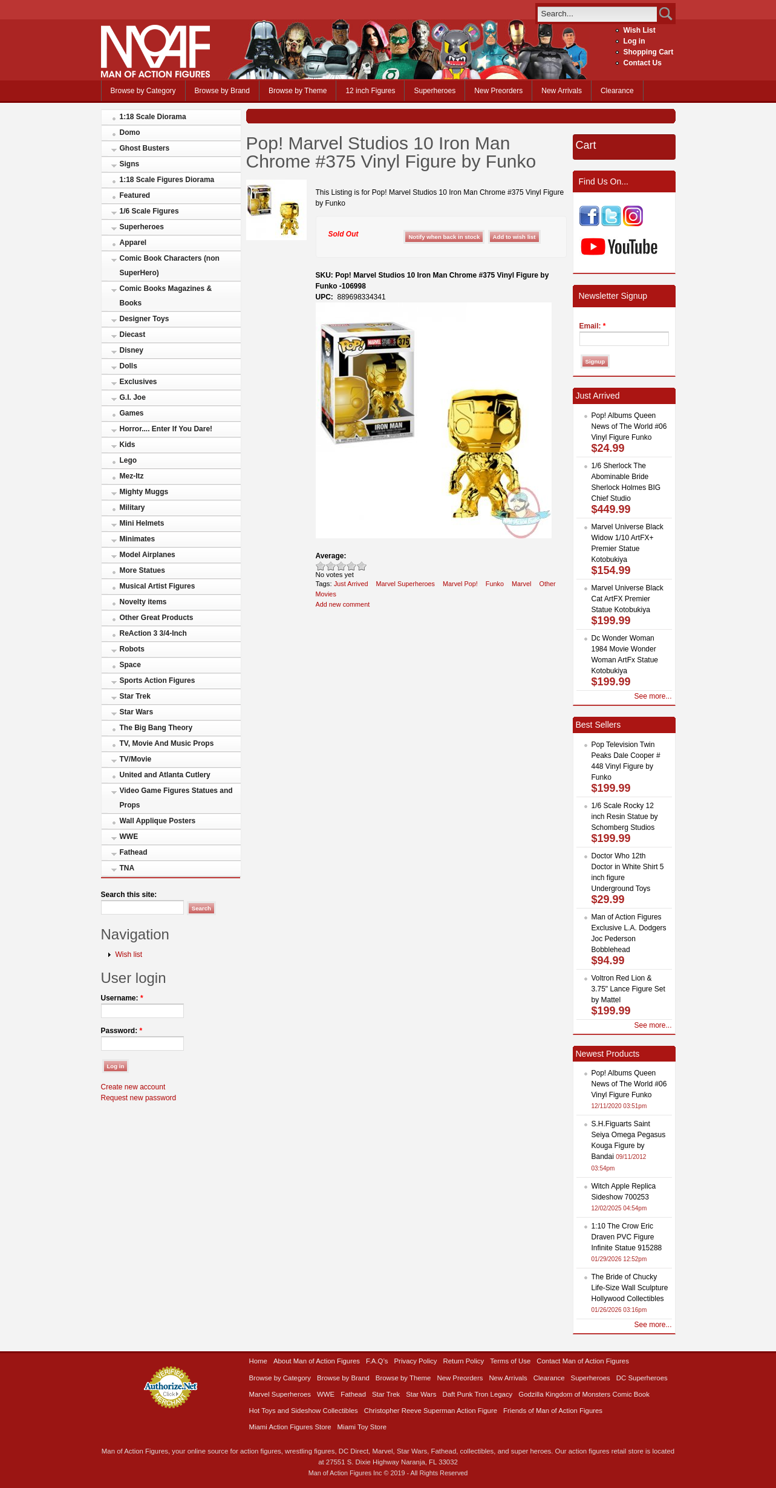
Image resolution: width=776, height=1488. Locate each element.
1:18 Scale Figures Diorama (167, 179)
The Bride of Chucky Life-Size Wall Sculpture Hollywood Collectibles (630, 1288)
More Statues (142, 570)
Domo (130, 132)
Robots (132, 649)
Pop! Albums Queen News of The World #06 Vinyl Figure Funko (629, 426)
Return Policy (463, 1361)
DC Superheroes (642, 1378)
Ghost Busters (145, 148)
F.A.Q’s (377, 1361)
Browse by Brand (222, 90)
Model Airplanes (147, 554)
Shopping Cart (649, 52)
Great (352, 565)
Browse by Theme (298, 90)
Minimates (137, 539)
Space (130, 665)
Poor (321, 565)
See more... (652, 696)
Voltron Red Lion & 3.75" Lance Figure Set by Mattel (628, 989)
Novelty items (143, 602)
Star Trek (135, 696)
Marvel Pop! (460, 583)
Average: (331, 556)
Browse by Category (143, 90)
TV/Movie (136, 759)
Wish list (129, 954)
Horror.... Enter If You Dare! (166, 429)
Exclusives (138, 381)
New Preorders (498, 90)
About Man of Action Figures (316, 1361)
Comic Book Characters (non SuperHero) (170, 265)
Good (341, 565)
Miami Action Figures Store (290, 1427)
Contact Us (643, 63)
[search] (597, 13)
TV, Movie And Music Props (167, 743)
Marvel (522, 583)
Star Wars (137, 712)
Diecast (133, 334)
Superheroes (434, 90)
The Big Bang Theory (156, 727)
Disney (131, 350)
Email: (592, 326)
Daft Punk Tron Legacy (477, 1394)
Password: (122, 1030)
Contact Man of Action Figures (582, 1361)
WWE (129, 836)
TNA (127, 868)
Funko (495, 583)
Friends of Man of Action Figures (552, 1410)
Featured (135, 195)
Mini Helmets (142, 523)
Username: (122, 998)
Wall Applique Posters (158, 821)
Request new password (139, 1098)
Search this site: (129, 894)
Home (258, 1361)
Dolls (128, 366)
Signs (130, 164)
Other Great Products (157, 617)
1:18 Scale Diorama (153, 117)
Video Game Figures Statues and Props (176, 797)
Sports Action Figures (157, 680)
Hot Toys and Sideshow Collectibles (303, 1410)
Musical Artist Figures (157, 586)
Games (132, 413)
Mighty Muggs (144, 492)
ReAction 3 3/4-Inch (153, 633)
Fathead (134, 852)
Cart (586, 145)
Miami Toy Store (361, 1427)
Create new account (133, 1087)
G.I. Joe (133, 397)
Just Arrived (351, 583)
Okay (331, 565)
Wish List (640, 30)
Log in (634, 41)
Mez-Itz (132, 476)
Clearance (617, 90)
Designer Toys (144, 319)
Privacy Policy (415, 1361)
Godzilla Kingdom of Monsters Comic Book (584, 1394)
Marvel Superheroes (405, 583)
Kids (127, 444)
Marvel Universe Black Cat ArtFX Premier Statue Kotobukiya (628, 599)
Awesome (362, 565)
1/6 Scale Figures (149, 211)
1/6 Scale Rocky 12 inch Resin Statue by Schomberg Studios (625, 816)
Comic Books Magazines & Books (166, 295)
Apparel (133, 242)
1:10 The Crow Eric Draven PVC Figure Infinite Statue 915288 (627, 1237)
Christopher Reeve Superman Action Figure (430, 1410)
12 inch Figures (370, 90)
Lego (128, 460)
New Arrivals (561, 90)
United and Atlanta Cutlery (165, 775)
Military (132, 507)
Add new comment (343, 604)
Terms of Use (510, 1361)
